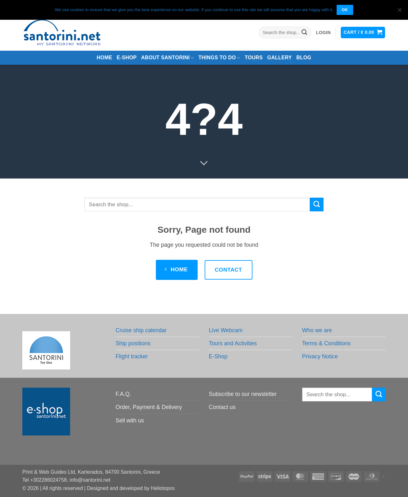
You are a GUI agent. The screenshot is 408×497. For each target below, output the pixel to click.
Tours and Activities (233, 343)
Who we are (317, 330)
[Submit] (304, 33)
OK (345, 10)
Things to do (219, 58)
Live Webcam (226, 330)
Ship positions (133, 343)
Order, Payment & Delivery (149, 407)
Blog (303, 57)
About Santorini (167, 58)
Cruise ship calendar (141, 330)
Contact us (222, 407)
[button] (323, 33)
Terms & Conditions (326, 343)
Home (104, 57)
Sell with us (130, 420)
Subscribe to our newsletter (243, 394)
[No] (399, 12)
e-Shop (127, 57)
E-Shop (218, 356)
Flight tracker (132, 356)
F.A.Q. (123, 394)
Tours (254, 57)
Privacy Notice (320, 356)
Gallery (279, 57)
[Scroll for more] (204, 163)
